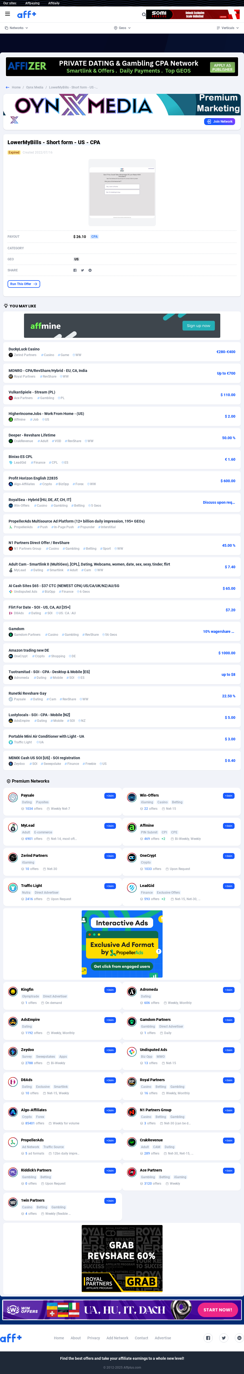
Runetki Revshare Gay (27, 693)
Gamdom (16, 629)
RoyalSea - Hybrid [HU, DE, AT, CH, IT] (40, 500)
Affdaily (54, 3)
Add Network (117, 1338)
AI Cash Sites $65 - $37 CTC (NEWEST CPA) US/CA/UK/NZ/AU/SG (64, 586)
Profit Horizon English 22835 (33, 478)
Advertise (163, 1338)
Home (16, 87)
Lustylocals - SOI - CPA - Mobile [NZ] (39, 715)
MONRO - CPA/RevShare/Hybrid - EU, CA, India (48, 370)
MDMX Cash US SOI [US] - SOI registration (44, 758)
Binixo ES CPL (21, 457)
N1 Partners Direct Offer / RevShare (39, 543)
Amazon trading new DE (29, 650)
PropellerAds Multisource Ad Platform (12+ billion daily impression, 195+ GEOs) (77, 521)
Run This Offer (23, 284)
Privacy (93, 1338)
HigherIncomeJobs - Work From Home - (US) (46, 413)
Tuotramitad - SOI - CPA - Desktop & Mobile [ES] (49, 672)
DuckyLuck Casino (24, 349)
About (76, 1338)
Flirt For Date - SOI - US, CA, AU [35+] (39, 607)
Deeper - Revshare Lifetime (32, 435)
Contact (141, 1338)
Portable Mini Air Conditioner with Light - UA (46, 736)
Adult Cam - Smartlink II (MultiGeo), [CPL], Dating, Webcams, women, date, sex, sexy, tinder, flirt (89, 564)
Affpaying (32, 3)
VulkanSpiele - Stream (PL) (32, 392)
